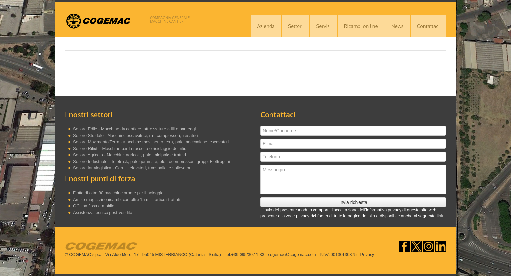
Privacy (367, 254)
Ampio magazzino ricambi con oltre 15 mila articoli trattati (126, 199)
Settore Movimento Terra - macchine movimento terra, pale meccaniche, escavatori (151, 141)
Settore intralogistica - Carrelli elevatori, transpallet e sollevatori (132, 167)
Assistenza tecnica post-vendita (102, 212)
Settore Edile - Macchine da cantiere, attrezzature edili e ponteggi (134, 128)
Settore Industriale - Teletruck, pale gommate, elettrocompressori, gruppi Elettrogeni (151, 161)
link (440, 215)
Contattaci (428, 26)
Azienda (266, 26)
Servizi (323, 26)
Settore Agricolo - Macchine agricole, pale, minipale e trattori (129, 154)
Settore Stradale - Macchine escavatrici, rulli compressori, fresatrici (135, 135)
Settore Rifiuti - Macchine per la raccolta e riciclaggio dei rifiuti (131, 148)
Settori (295, 26)
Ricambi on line (361, 26)
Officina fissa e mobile (93, 206)
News (397, 26)
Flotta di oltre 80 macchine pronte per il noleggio (118, 193)
